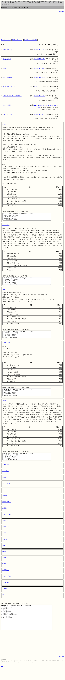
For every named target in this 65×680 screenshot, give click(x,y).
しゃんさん (5, 590)
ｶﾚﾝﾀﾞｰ (10, 7)
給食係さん (5, 515)
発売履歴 (14, 7)
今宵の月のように (8, 50)
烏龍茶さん (5, 565)
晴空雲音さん (6, 509)
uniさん (4, 546)
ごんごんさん (6, 522)
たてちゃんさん (7, 347)
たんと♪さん (6, 528)
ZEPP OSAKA (38, 86)
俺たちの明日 (7, 105)
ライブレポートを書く (30, 40)
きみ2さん (5, 596)
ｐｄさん (5, 540)
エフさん (5, 497)
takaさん (5, 571)
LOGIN (26, 7)
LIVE (5, 7)
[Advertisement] (32, 25)
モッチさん (5, 534)
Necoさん (5, 484)
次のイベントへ (17, 40)
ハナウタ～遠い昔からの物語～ (12, 96)
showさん (5, 124)
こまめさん (5, 472)
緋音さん (5, 559)
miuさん (4, 552)
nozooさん (5, 503)
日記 (22, 7)
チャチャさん (6, 583)
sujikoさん (5, 478)
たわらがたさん (7, 406)
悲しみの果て (7, 59)
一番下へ (61, 11)
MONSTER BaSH (39, 50)
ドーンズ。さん (7, 491)
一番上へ (61, 669)
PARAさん (5, 577)
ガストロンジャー (8, 114)
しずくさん (5, 292)
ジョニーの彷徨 (7, 77)
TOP (2, 7)
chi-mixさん (5, 226)
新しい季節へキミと (9, 86)
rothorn (2, 678)
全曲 (19, 7)
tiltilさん (4, 602)
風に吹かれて (7, 68)
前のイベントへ (5, 40)
